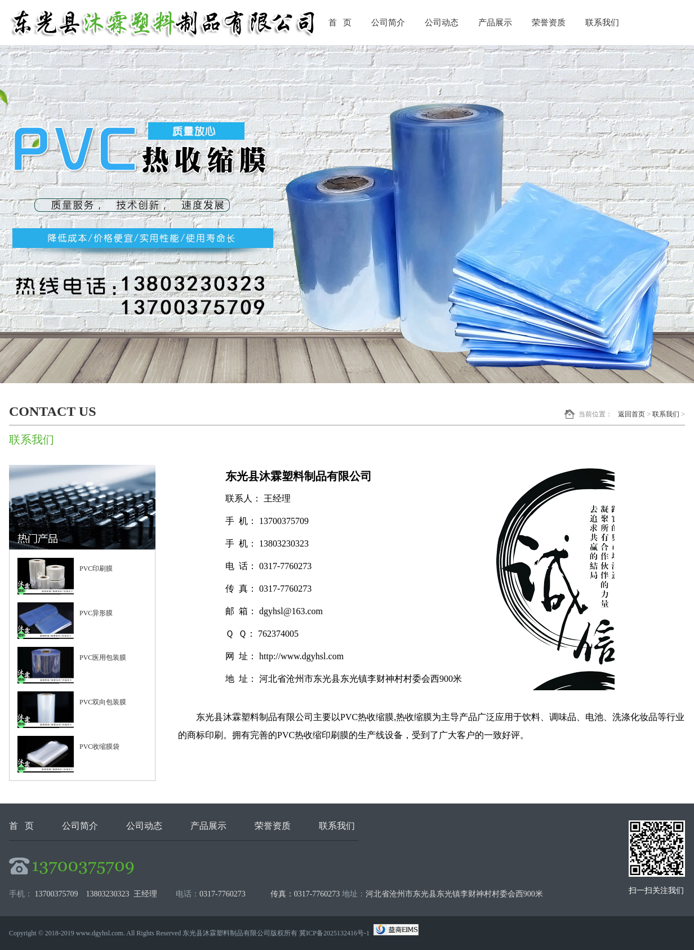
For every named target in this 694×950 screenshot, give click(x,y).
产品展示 (495, 22)
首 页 (340, 22)
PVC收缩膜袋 (99, 747)
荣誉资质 (549, 22)
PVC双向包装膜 (102, 702)
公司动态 (442, 22)
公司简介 (388, 22)
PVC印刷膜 (96, 568)
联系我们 (602, 22)
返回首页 (631, 414)
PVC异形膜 (96, 613)
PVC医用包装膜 (102, 658)
